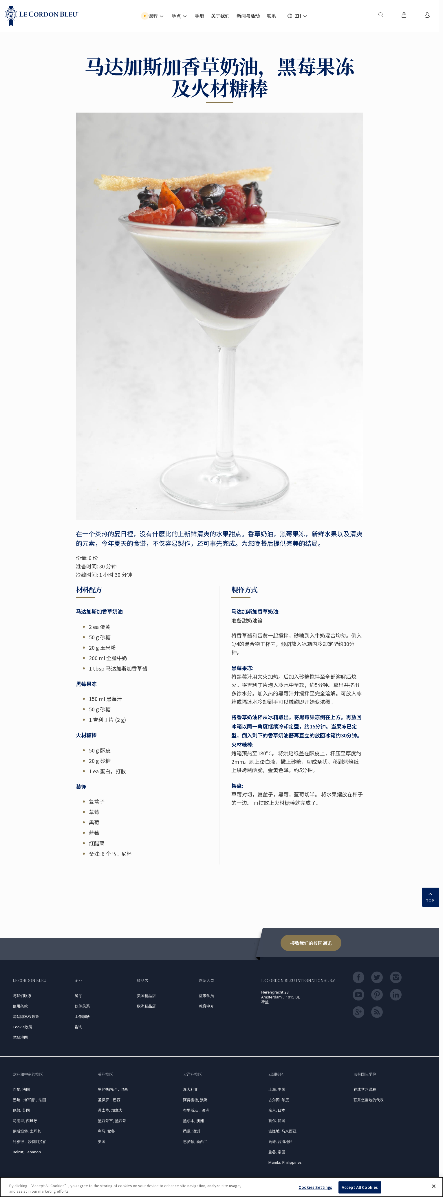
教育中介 (206, 1006)
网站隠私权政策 (26, 1016)
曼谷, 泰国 (276, 1151)
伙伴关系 (82, 1006)
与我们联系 (22, 995)
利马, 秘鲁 (106, 1131)
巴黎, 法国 (21, 1089)
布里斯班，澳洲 (196, 1110)
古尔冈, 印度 (278, 1099)
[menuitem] (380, 16)
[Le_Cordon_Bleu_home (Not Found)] (41, 16)
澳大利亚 (190, 1089)
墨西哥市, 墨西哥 (112, 1120)
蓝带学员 (206, 995)
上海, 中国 (276, 1089)
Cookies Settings (315, 1187)
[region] (221, 1187)
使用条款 (20, 1006)
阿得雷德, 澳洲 (195, 1099)
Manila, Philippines (285, 1162)
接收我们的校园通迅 (311, 942)
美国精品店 (146, 995)
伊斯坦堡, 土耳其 (27, 1131)
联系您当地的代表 (369, 1099)
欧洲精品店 (146, 1006)
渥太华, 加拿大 (110, 1110)
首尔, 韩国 (276, 1120)
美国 (101, 1141)
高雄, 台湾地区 (280, 1141)
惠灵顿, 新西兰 (195, 1141)
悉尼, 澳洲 (191, 1131)
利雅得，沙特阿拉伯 (30, 1141)
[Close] (433, 1186)
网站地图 (20, 1037)
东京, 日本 (276, 1110)
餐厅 (78, 995)
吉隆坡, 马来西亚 (282, 1131)
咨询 (78, 1026)
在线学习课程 (365, 1089)
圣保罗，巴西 (109, 1099)
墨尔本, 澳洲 (193, 1120)
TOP (430, 896)
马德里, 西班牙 (25, 1120)
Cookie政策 (22, 1026)
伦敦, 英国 (21, 1110)
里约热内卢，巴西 (113, 1089)
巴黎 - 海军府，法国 (29, 1099)
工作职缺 (82, 1016)
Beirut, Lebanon (27, 1151)
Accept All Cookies (360, 1187)
